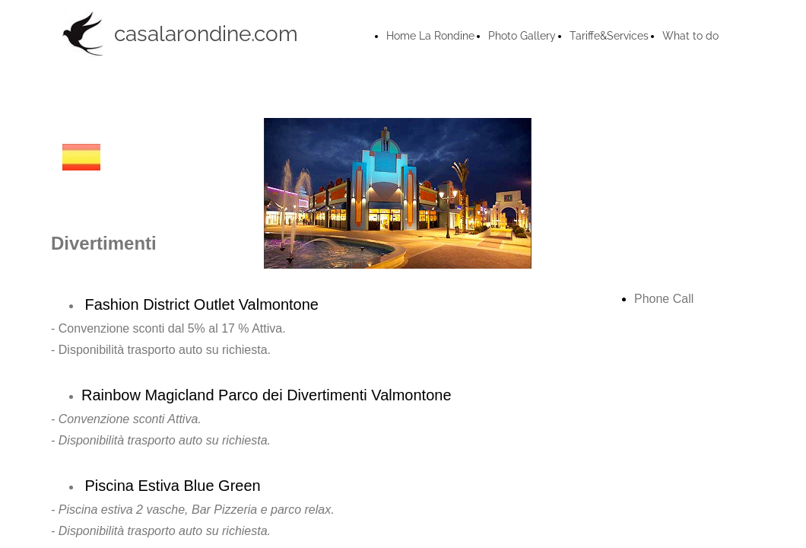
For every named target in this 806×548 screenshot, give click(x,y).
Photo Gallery (522, 36)
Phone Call (663, 298)
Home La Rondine (430, 36)
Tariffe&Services (609, 36)
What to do (690, 36)
